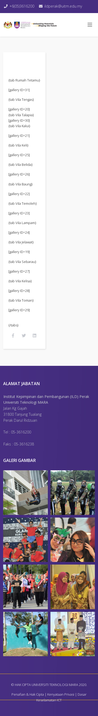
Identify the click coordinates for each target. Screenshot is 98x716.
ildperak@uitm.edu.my (63, 6)
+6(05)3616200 (21, 6)
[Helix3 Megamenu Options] (90, 25)
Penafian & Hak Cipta (27, 694)
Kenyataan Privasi (60, 694)
